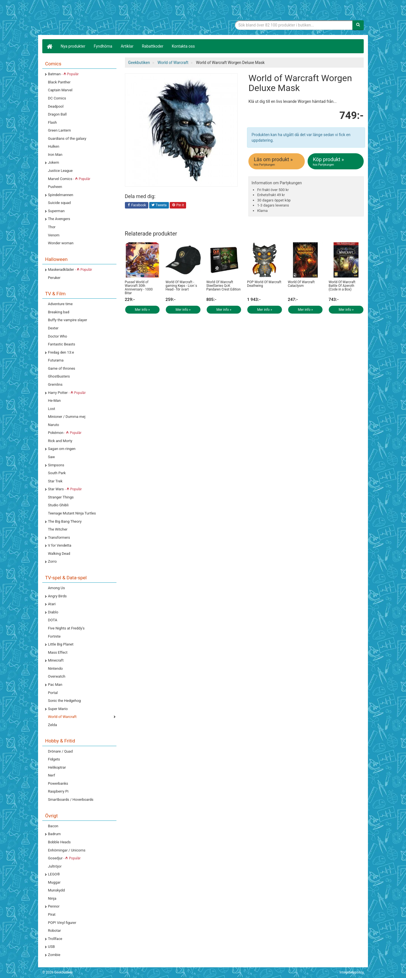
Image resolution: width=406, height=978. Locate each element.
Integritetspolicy (351, 972)
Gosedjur (64, 858)
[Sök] (358, 25)
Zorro (52, 561)
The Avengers (59, 219)
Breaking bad (58, 312)
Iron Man (55, 154)
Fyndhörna (103, 46)
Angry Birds (57, 596)
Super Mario (58, 709)
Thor (52, 227)
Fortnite (54, 636)
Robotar (54, 930)
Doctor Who (57, 336)
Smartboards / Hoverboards (70, 799)
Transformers (59, 537)
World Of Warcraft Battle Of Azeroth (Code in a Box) (341, 285)
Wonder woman (61, 243)
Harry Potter (67, 393)
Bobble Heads (59, 842)
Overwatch (56, 676)
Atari (52, 604)
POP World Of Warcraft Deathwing (264, 284)
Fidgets (54, 759)
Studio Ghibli (58, 505)
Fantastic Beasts (61, 344)
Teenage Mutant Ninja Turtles (72, 513)
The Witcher (57, 529)
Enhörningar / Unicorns (66, 850)
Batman (63, 74)
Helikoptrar (57, 767)
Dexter (53, 328)
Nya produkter (73, 46)
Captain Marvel (60, 90)
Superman (56, 211)
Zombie (54, 955)
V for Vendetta (59, 545)
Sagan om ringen (62, 449)
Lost (51, 409)
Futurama (55, 360)
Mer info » (142, 310)
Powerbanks (58, 783)
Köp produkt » (336, 161)
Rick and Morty (60, 441)
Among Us (56, 588)
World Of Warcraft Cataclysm (301, 284)
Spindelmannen (60, 195)
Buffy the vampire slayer (67, 320)
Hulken (53, 146)
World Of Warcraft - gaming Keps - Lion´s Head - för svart (181, 285)
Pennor (53, 906)
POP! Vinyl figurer (62, 923)
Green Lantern (59, 130)
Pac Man (55, 684)
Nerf (51, 775)
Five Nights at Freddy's (66, 628)
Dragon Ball (57, 114)
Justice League (60, 170)
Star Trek (55, 481)
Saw (51, 457)
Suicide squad (59, 203)
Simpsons (56, 465)
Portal (53, 693)
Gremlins (55, 384)
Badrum (54, 834)
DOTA (52, 620)
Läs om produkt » (277, 161)
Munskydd (56, 890)
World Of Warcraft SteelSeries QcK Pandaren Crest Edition (223, 285)
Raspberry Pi (58, 791)
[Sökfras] (294, 25)
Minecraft (55, 660)
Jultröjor (54, 866)
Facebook (136, 205)
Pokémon (64, 433)
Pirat (52, 914)
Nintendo (55, 668)
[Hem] (49, 46)
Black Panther (59, 82)
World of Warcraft (62, 717)
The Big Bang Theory (64, 521)
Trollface (55, 939)
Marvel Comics (69, 179)
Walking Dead (59, 553)
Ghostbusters (59, 376)
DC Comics (57, 98)
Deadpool (55, 106)
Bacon (53, 826)
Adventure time (60, 304)
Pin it (178, 205)
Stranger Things (61, 497)
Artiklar (127, 46)
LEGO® (54, 874)
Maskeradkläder (70, 269)
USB (51, 946)
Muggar (54, 882)
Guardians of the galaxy (67, 138)
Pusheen (55, 187)
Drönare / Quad (60, 751)
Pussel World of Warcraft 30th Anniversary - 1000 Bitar (139, 287)
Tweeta (159, 205)
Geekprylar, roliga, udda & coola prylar (84, 18)
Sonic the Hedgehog (64, 700)
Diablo (53, 612)
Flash (52, 122)
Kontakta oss (183, 46)
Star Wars (65, 489)
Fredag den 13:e (61, 352)
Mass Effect (57, 652)
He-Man (54, 400)
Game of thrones (61, 368)
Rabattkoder (152, 46)
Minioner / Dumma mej (66, 416)
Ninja (52, 898)
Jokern (53, 162)
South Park (57, 473)
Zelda (52, 725)
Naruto (53, 425)
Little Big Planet (61, 644)
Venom (53, 235)
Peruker (54, 278)
